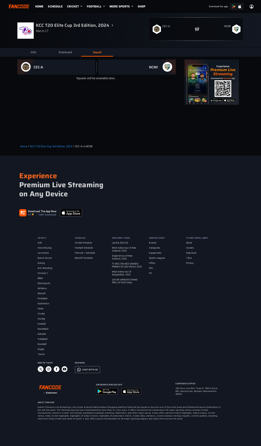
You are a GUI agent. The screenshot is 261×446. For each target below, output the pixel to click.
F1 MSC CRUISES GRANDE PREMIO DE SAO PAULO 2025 (127, 265)
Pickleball (42, 298)
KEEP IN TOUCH (45, 363)
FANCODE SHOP (157, 238)
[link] (41, 6)
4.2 (29, 214)
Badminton (43, 303)
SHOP (141, 6)
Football (42, 324)
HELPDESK (80, 363)
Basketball (43, 329)
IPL (150, 273)
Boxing (41, 263)
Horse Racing (44, 248)
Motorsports (44, 283)
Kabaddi (42, 334)
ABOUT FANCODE (46, 402)
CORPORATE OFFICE (185, 384)
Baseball (42, 344)
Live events (43, 253)
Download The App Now (42, 211)
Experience (38, 175)
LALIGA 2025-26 (120, 243)
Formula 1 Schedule (85, 253)
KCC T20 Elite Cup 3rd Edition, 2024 (51, 146)
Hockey (41, 319)
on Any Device (43, 194)
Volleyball (42, 339)
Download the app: (218, 6)
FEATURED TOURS (121, 238)
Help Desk (191, 253)
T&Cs (189, 258)
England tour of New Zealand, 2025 (122, 257)
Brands (152, 243)
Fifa (151, 268)
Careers (190, 248)
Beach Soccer (45, 258)
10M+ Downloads (47, 215)
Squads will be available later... (96, 78)
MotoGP (42, 293)
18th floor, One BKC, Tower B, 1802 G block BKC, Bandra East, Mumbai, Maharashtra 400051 (196, 391)
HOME (39, 6)
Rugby (41, 349)
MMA (40, 278)
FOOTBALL (94, 6)
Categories (154, 248)
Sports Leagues (157, 258)
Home (23, 146)
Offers (152, 263)
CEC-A (166, 26)
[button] (33, 52)
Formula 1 (43, 273)
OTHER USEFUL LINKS (197, 238)
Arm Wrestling (45, 268)
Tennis (41, 354)
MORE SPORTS (119, 6)
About (189, 243)
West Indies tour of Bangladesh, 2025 (121, 273)
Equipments (155, 253)
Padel (40, 308)
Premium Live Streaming (61, 185)
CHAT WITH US (90, 369)
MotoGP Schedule (84, 258)
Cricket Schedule (83, 243)
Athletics (42, 288)
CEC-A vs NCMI (83, 146)
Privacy (190, 263)
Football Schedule (84, 248)
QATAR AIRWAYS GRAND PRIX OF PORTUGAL (125, 281)
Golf (40, 243)
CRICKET (73, 6)
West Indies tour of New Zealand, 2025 (124, 249)
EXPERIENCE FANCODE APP (109, 385)
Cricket (41, 313)
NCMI (227, 26)
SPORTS (42, 238)
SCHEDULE (55, 6)
